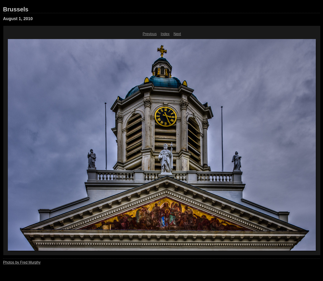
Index (165, 34)
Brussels (16, 9)
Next (177, 34)
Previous (150, 34)
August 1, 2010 (18, 18)
